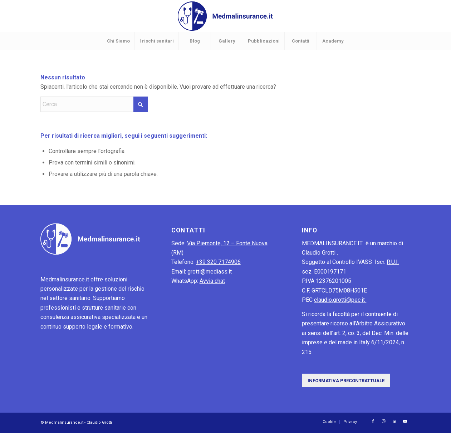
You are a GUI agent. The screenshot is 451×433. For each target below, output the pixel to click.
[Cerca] (94, 104)
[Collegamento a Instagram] (383, 421)
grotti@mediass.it (209, 271)
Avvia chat (212, 280)
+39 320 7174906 (218, 262)
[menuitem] (118, 41)
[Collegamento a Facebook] (373, 421)
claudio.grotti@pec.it (340, 299)
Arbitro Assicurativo (380, 323)
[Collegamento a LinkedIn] (394, 421)
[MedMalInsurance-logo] (225, 16)
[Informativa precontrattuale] (346, 381)
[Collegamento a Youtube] (405, 421)
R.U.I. (393, 262)
